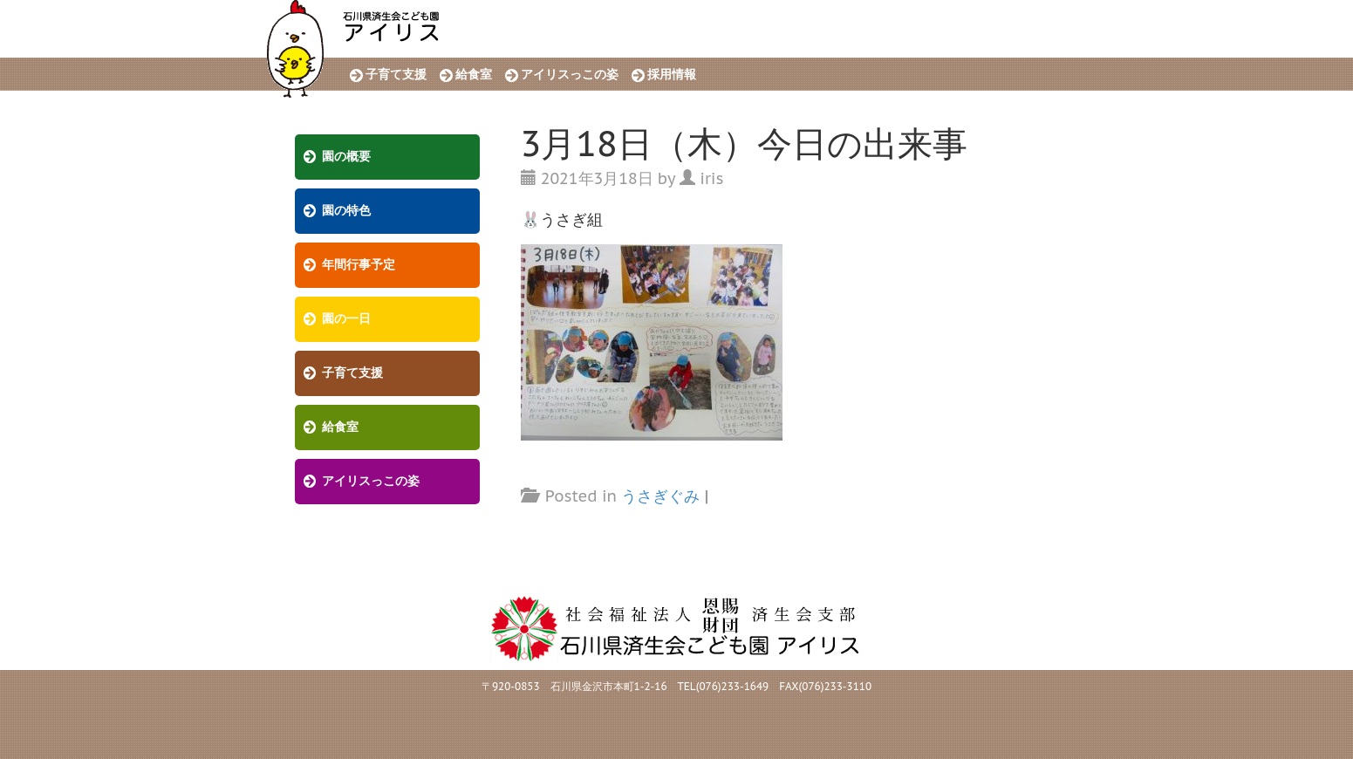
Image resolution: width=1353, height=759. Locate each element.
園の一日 (346, 318)
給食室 (473, 74)
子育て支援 (396, 74)
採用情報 (671, 74)
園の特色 (346, 210)
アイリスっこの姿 (569, 74)
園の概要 (346, 156)
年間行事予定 (358, 264)
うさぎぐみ (660, 496)
